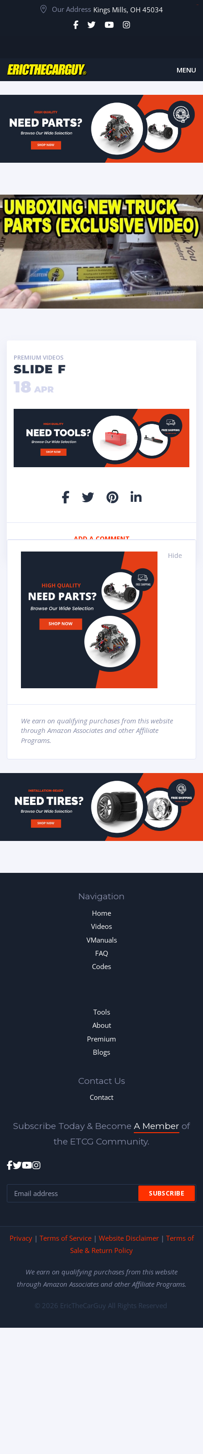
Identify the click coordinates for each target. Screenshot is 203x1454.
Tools (101, 1011)
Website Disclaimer (129, 1238)
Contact (101, 1097)
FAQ (101, 953)
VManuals (101, 939)
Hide (175, 555)
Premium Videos (39, 358)
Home (101, 913)
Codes (101, 966)
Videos (101, 926)
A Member (156, 1126)
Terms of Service (65, 1238)
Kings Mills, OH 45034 (128, 9)
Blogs (101, 1052)
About (101, 1025)
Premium (101, 1038)
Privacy (21, 1238)
